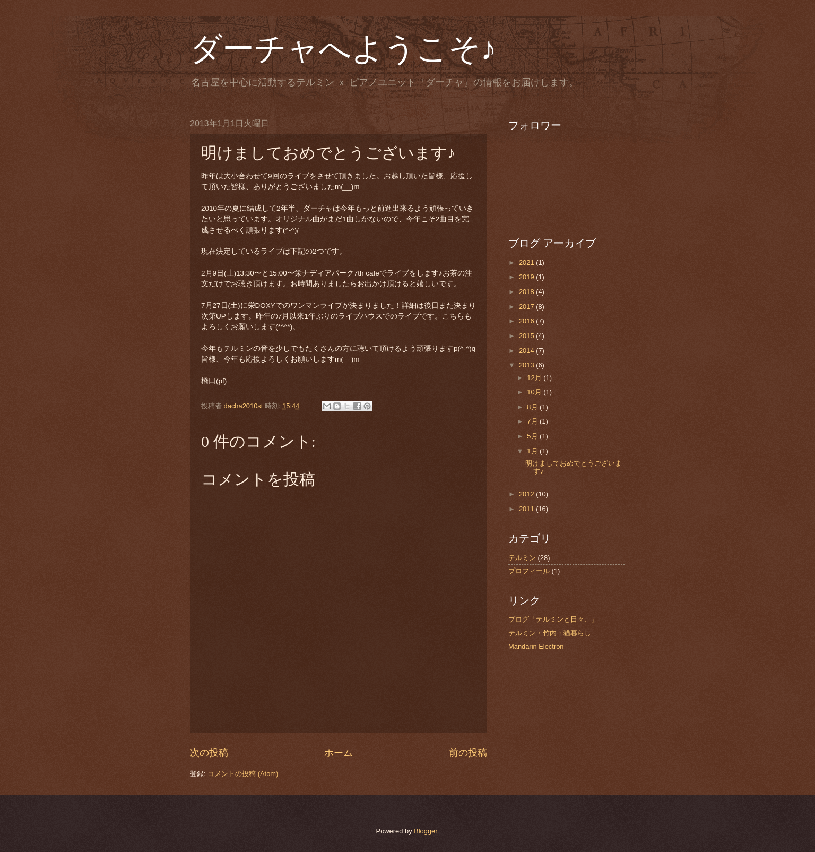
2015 (527, 336)
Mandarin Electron (535, 646)
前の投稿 (468, 752)
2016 (527, 321)
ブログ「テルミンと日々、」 (553, 619)
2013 (527, 365)
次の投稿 (209, 752)
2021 (527, 262)
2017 (527, 307)
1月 (533, 451)
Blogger (425, 831)
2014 (527, 351)
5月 (533, 436)
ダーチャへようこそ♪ (343, 48)
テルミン (522, 558)
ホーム (338, 752)
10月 (535, 392)
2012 (527, 494)
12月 (535, 378)
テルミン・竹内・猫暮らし (549, 633)
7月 (533, 421)
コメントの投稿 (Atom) (242, 774)
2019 (527, 277)
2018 (527, 292)
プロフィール (529, 571)
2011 (527, 509)
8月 (533, 407)
